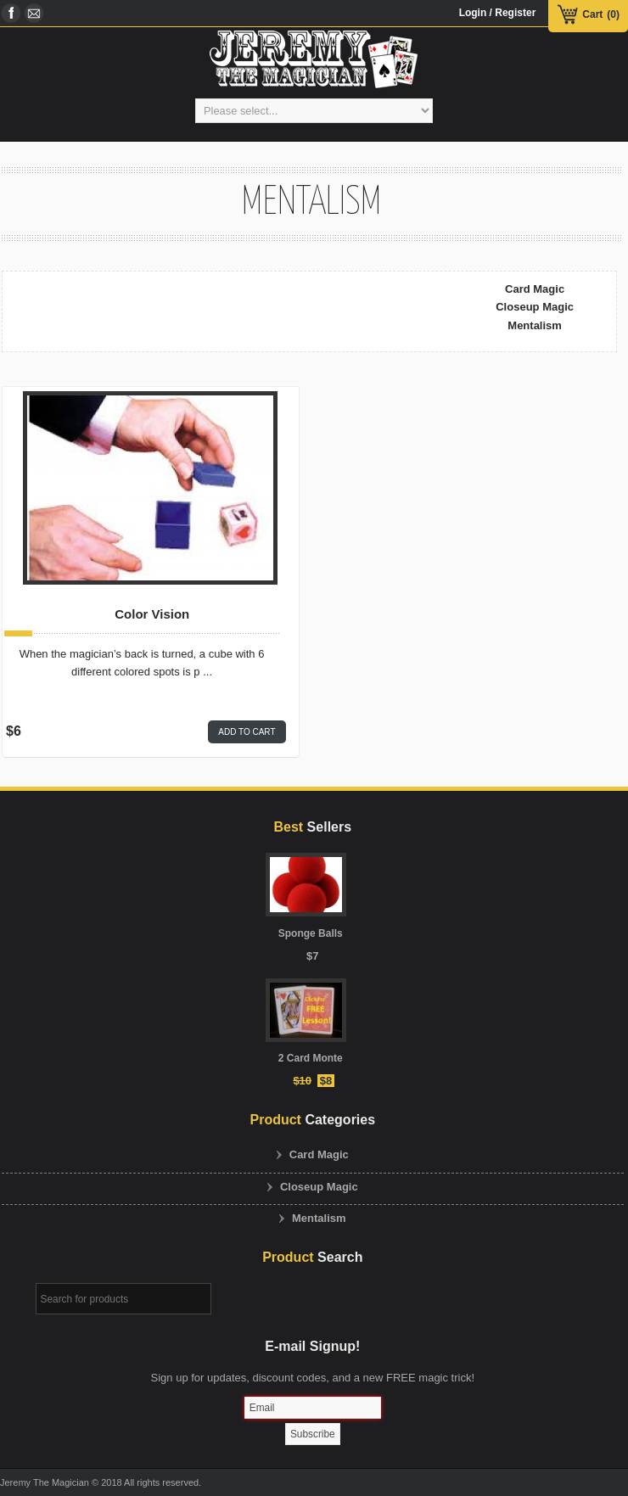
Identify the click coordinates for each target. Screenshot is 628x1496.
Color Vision (152, 614)
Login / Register (497, 13)
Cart (592, 14)
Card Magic (534, 289)
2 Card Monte (310, 1058)
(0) (613, 14)
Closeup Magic (535, 306)
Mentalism (534, 325)
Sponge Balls (310, 933)
